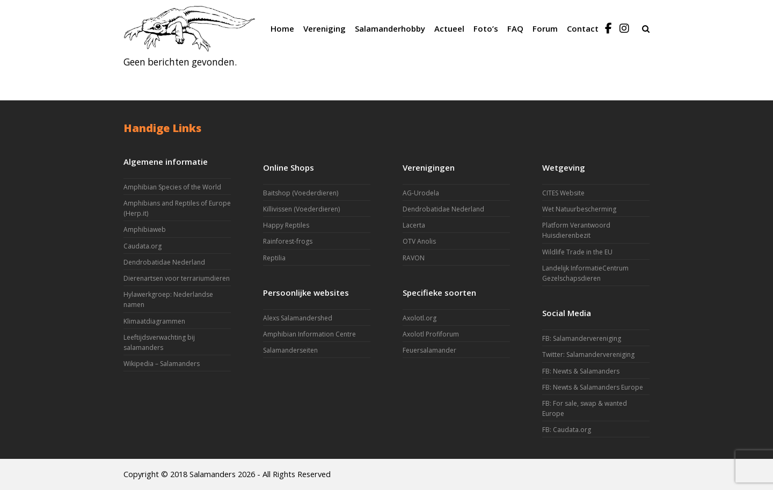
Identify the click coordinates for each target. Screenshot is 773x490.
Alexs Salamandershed (297, 318)
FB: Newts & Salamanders (580, 371)
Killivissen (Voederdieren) (301, 209)
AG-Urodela (421, 193)
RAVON (414, 257)
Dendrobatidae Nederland (164, 262)
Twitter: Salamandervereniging (588, 354)
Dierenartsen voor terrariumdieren (176, 278)
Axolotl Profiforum (431, 334)
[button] (646, 28)
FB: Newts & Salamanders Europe (592, 387)
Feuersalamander (429, 350)
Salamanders (212, 474)
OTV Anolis (419, 241)
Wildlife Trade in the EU (577, 252)
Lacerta (414, 225)
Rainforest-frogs (287, 241)
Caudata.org (142, 246)
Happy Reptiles (286, 225)
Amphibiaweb (144, 229)
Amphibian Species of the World (172, 187)
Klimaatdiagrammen (154, 321)
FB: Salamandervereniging (581, 338)
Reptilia (274, 257)
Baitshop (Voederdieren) (300, 193)
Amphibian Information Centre (309, 334)
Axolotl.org (419, 318)
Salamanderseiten (290, 350)
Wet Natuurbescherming (579, 209)
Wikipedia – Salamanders (161, 363)
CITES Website (563, 193)
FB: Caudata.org (566, 429)
